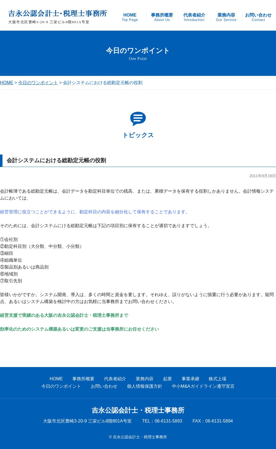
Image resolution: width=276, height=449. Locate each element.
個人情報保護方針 (144, 386)
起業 (167, 378)
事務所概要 (162, 17)
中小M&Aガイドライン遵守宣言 (203, 386)
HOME (130, 17)
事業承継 (190, 378)
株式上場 (217, 378)
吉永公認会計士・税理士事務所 (138, 410)
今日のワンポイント (38, 82)
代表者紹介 (194, 17)
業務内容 (226, 17)
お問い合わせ (258, 17)
